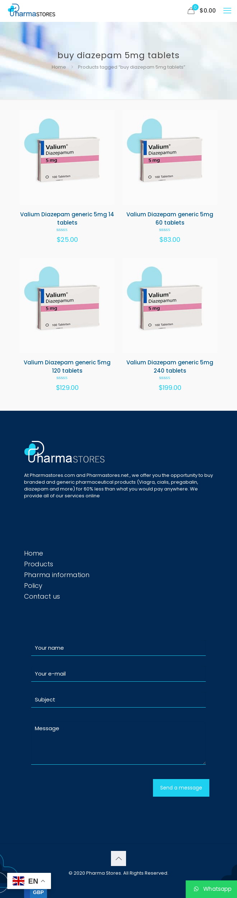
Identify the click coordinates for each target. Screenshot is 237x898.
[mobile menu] (227, 11)
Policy (33, 585)
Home (59, 67)
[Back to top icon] (118, 858)
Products (38, 563)
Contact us (42, 596)
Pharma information (56, 574)
